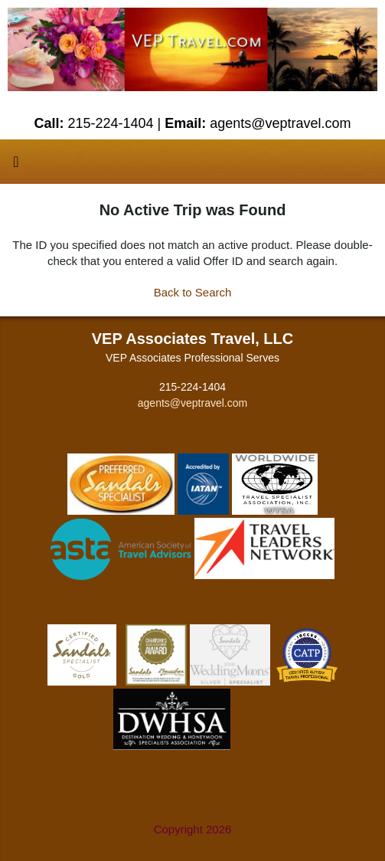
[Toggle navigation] (16, 165)
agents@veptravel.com (192, 403)
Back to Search (193, 292)
